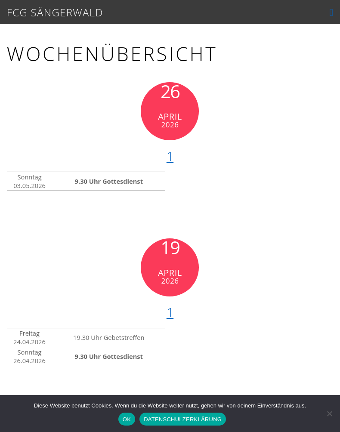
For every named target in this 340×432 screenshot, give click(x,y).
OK (127, 419)
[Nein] (329, 413)
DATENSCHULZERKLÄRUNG (183, 419)
